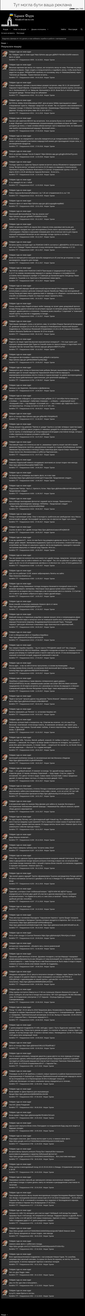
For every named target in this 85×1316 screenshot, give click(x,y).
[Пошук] (81, 29)
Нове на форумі (19, 29)
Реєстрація (20, 33)
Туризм (52, 60)
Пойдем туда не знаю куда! (20, 52)
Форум (5, 29)
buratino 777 (13, 60)
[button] (10, 29)
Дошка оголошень (38, 29)
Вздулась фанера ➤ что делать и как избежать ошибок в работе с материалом (34, 39)
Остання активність (8, 33)
